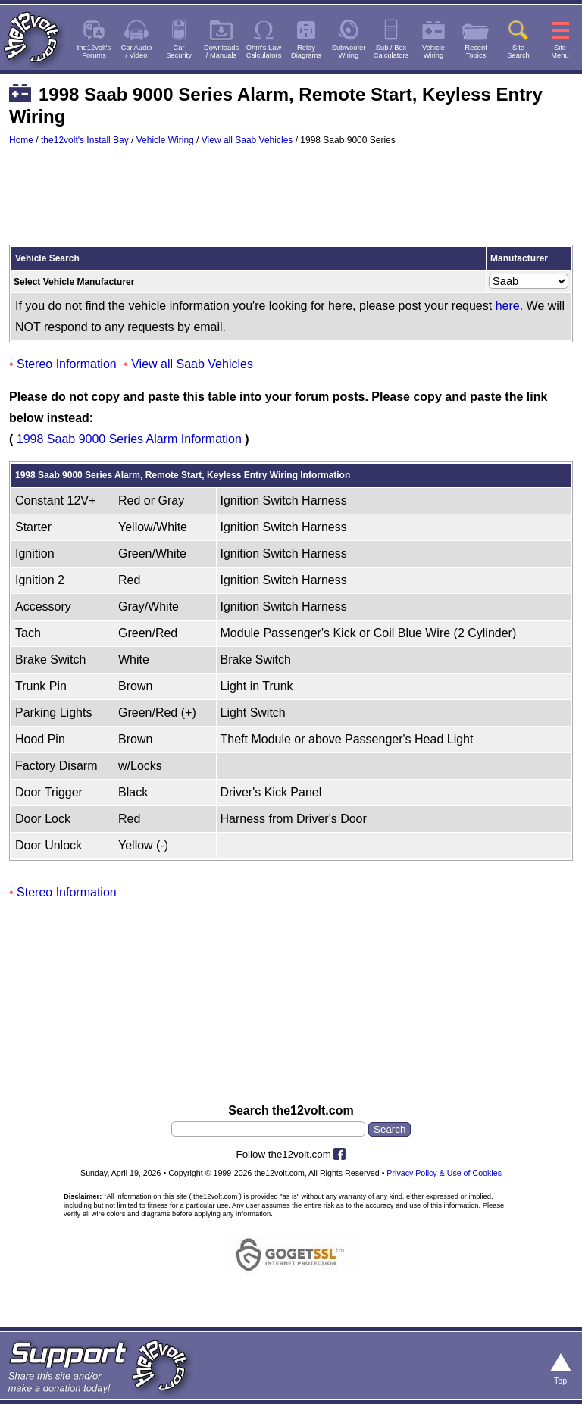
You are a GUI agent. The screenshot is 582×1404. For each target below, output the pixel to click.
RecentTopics (476, 51)
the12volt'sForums (94, 51)
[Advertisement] (291, 202)
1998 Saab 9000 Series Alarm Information (129, 439)
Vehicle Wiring (165, 140)
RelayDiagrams (306, 51)
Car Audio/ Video (136, 51)
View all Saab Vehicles (247, 140)
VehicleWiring (433, 51)
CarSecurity (179, 51)
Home (21, 140)
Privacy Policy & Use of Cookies (444, 1172)
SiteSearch (518, 51)
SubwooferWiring (349, 51)
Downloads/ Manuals (221, 51)
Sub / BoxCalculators (391, 51)
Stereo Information (67, 364)
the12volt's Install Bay (85, 140)
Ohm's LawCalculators (264, 51)
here (508, 305)
